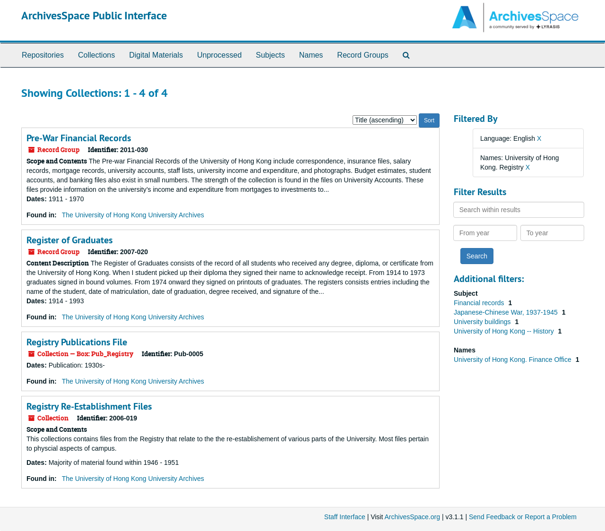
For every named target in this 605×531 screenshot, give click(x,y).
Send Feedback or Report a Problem (523, 517)
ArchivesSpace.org (412, 517)
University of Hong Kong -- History (505, 331)
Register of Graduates (69, 240)
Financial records (480, 303)
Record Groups (363, 55)
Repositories (43, 55)
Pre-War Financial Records (78, 138)
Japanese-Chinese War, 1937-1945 (507, 312)
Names (311, 55)
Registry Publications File (76, 342)
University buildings (483, 321)
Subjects (270, 55)
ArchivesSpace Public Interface (94, 15)
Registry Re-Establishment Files (89, 406)
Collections (96, 55)
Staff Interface (344, 517)
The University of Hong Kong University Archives (133, 215)
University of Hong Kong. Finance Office (513, 359)
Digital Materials (156, 55)
